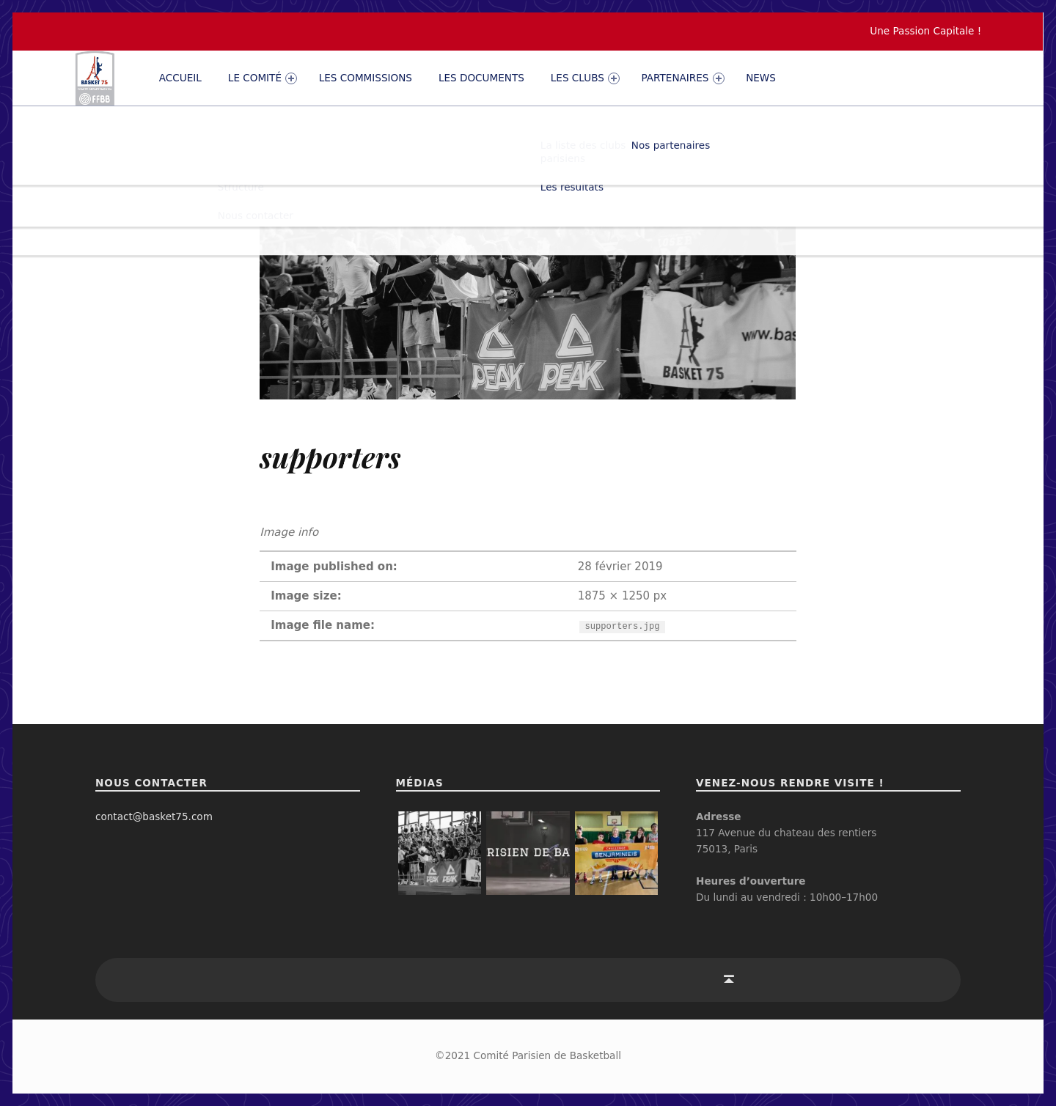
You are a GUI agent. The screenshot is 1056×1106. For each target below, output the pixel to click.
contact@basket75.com (154, 816)
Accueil (180, 78)
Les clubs (585, 78)
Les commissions (365, 78)
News (761, 78)
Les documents (481, 78)
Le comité (262, 78)
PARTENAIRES (683, 78)
